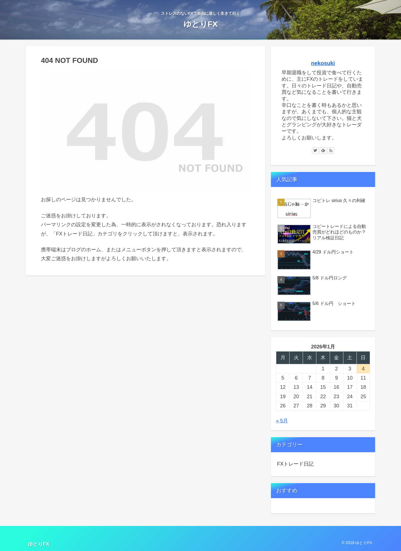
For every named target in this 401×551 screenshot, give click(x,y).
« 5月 (282, 421)
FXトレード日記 (295, 464)
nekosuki (323, 63)
